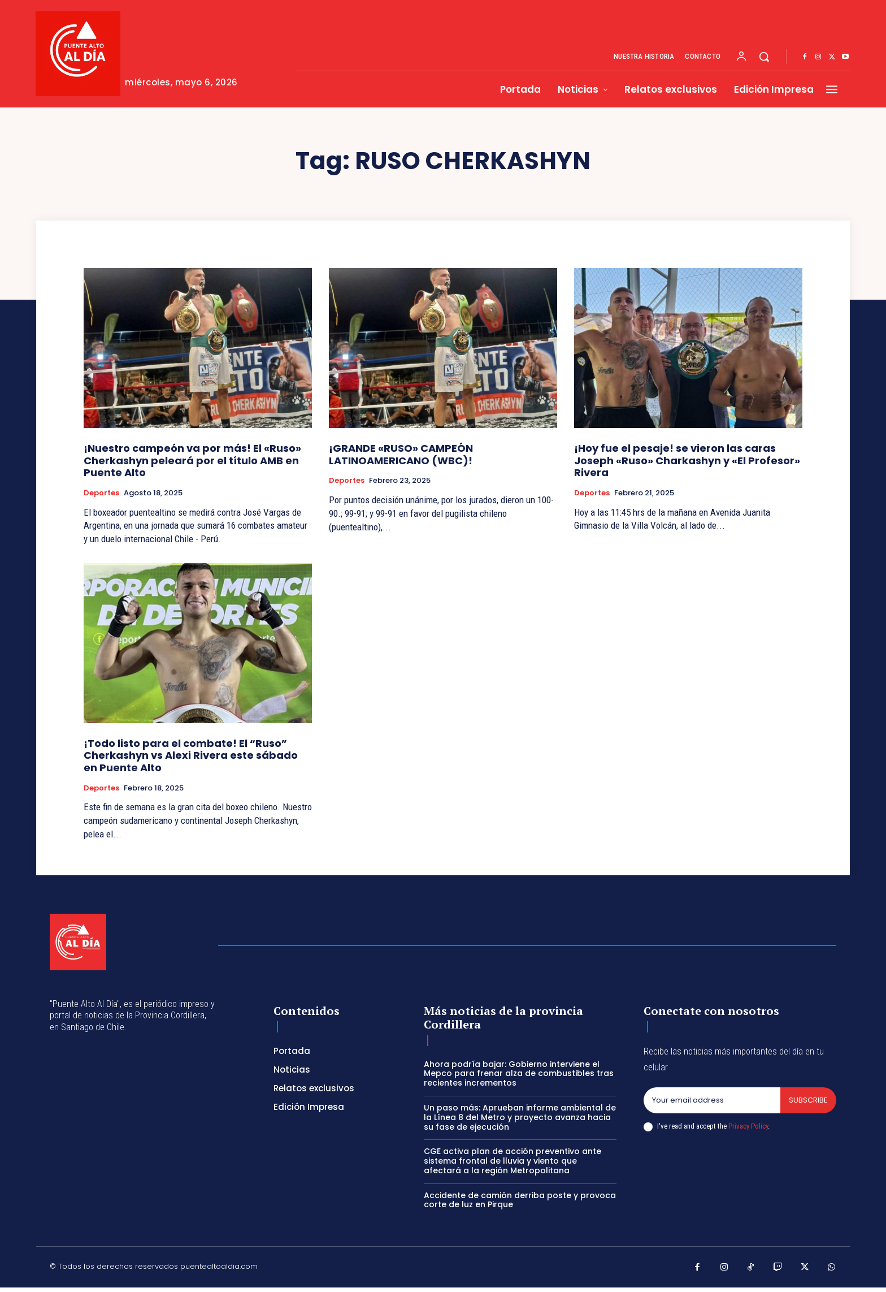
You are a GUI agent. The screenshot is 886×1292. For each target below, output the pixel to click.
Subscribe (808, 1100)
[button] (764, 56)
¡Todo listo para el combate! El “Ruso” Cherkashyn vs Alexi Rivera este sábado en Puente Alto (191, 755)
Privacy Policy (748, 1126)
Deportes (101, 493)
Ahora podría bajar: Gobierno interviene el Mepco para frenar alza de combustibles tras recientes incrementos (519, 1073)
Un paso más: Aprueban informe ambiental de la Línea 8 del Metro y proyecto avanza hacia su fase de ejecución (520, 1117)
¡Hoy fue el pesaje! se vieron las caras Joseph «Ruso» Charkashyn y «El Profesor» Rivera (687, 460)
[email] (712, 1100)
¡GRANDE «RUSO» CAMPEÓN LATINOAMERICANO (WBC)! (401, 454)
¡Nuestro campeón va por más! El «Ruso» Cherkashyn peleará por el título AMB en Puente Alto (192, 460)
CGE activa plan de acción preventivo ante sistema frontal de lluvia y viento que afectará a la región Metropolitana (512, 1161)
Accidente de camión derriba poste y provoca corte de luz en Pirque (520, 1200)
